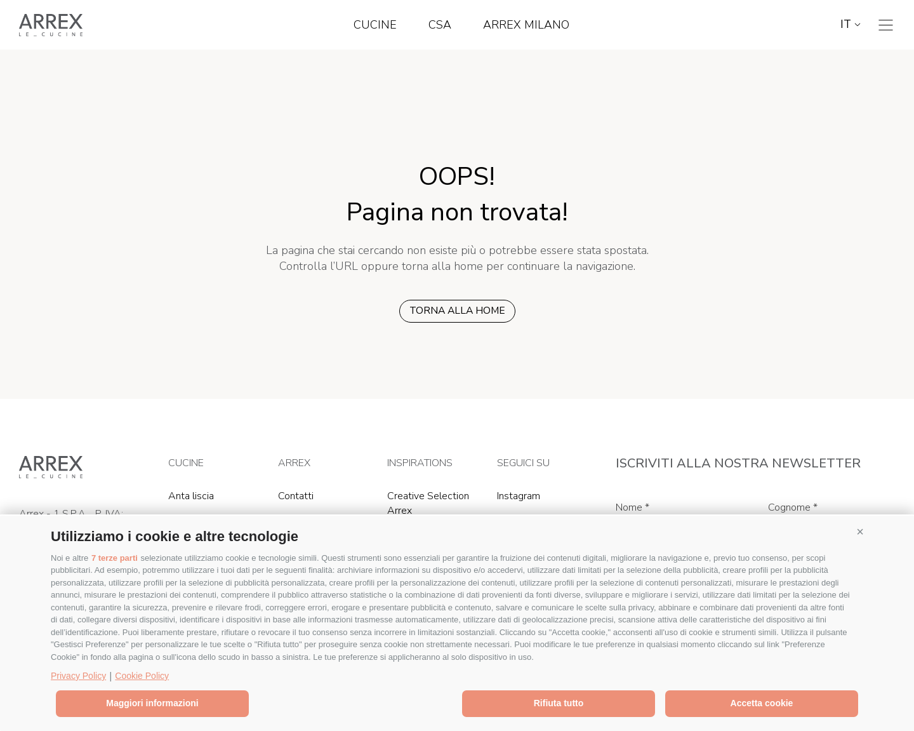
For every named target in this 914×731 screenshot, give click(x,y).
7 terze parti (114, 558)
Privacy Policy (78, 676)
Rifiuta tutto (559, 703)
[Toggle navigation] (886, 25)
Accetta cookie (762, 703)
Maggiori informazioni (152, 703)
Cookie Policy (142, 676)
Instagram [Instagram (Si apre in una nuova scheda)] (518, 496)
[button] (860, 531)
